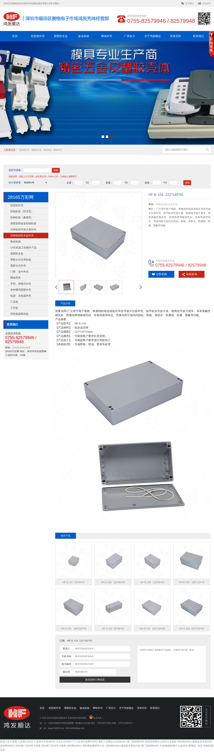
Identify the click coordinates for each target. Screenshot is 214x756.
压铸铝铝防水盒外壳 (22, 235)
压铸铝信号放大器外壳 (23, 229)
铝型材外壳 (38, 36)
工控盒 (14, 307)
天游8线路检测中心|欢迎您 (173, 745)
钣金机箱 (83, 36)
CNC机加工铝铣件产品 (23, 247)
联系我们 (198, 36)
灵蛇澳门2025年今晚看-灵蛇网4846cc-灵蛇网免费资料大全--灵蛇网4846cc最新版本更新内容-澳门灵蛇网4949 (100, 745)
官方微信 (189, 3)
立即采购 (161, 274)
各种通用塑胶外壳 (20, 289)
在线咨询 (191, 274)
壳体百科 (175, 36)
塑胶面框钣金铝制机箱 (23, 223)
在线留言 (206, 3)
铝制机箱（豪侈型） (22, 217)
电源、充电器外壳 (20, 295)
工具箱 (14, 301)
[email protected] (21, 347)
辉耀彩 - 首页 (195, 745)
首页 (15, 36)
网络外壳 (106, 36)
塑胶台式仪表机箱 (20, 259)
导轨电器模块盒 (19, 313)
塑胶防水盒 (61, 36)
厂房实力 (129, 36)
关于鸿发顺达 (152, 36)
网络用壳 (15, 277)
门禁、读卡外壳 (19, 271)
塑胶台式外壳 (18, 265)
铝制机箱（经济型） (22, 211)
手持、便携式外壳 (20, 283)
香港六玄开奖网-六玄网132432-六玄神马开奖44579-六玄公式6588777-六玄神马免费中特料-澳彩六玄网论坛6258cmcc (63, 741)
